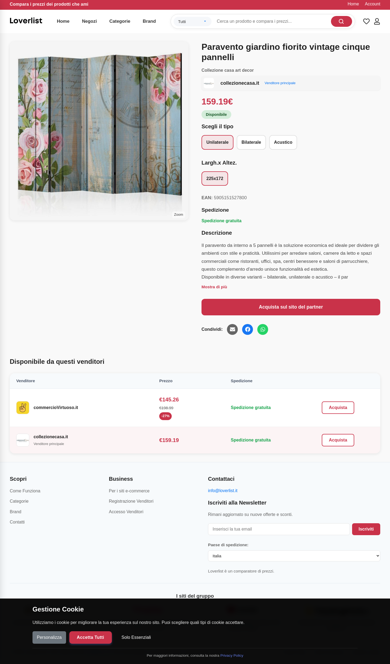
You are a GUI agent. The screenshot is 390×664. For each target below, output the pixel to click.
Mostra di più (214, 286)
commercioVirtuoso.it (56, 407)
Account (372, 4)
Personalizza (49, 637)
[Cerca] (341, 21)
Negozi (89, 21)
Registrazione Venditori (131, 501)
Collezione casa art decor (228, 70)
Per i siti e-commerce (129, 491)
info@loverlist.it (223, 490)
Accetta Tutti (90, 637)
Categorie (119, 21)
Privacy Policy (231, 655)
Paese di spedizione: (228, 544)
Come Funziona (25, 491)
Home (353, 4)
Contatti (17, 522)
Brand (149, 21)
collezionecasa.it (51, 436)
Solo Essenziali (136, 637)
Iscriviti (366, 529)
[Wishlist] (366, 21)
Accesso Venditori (126, 511)
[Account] (377, 21)
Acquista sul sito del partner (291, 307)
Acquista (338, 407)
